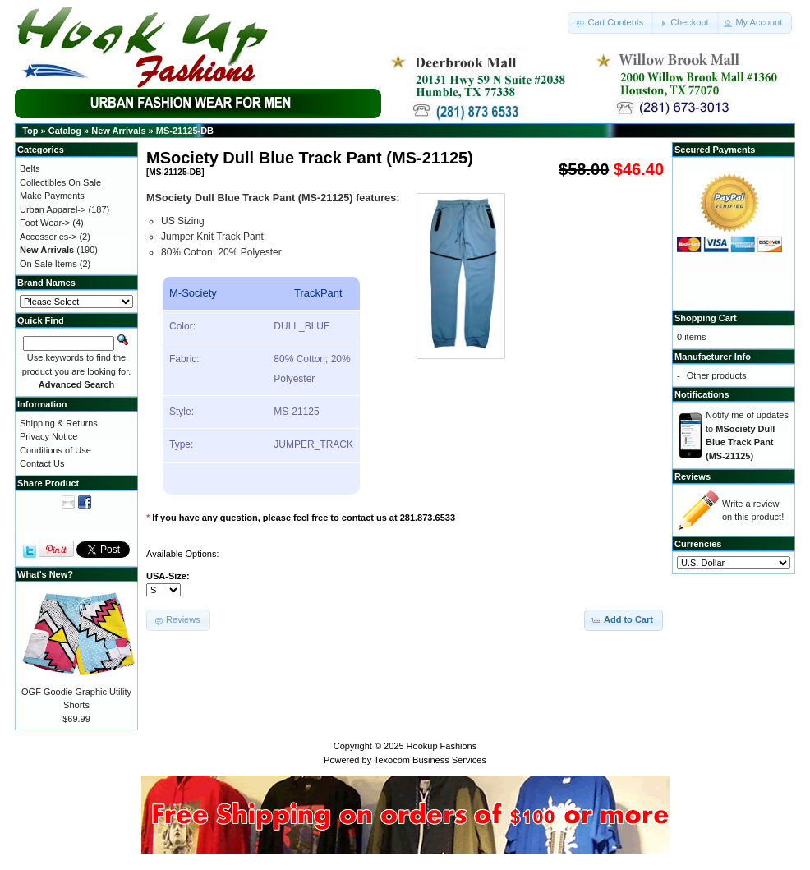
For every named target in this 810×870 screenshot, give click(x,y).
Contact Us (42, 463)
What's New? (45, 574)
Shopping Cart (705, 318)
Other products (717, 375)
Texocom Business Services (430, 760)
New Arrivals (118, 131)
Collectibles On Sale (60, 182)
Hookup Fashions (442, 746)
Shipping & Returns (59, 423)
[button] (610, 23)
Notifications (701, 394)
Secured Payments (714, 149)
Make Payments (52, 195)
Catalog (64, 131)
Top (30, 131)
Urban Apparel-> (52, 209)
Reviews (692, 476)
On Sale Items (48, 264)
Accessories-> (48, 237)
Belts (29, 168)
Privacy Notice (48, 436)
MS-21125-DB (185, 131)
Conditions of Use (55, 450)
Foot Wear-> (45, 223)
